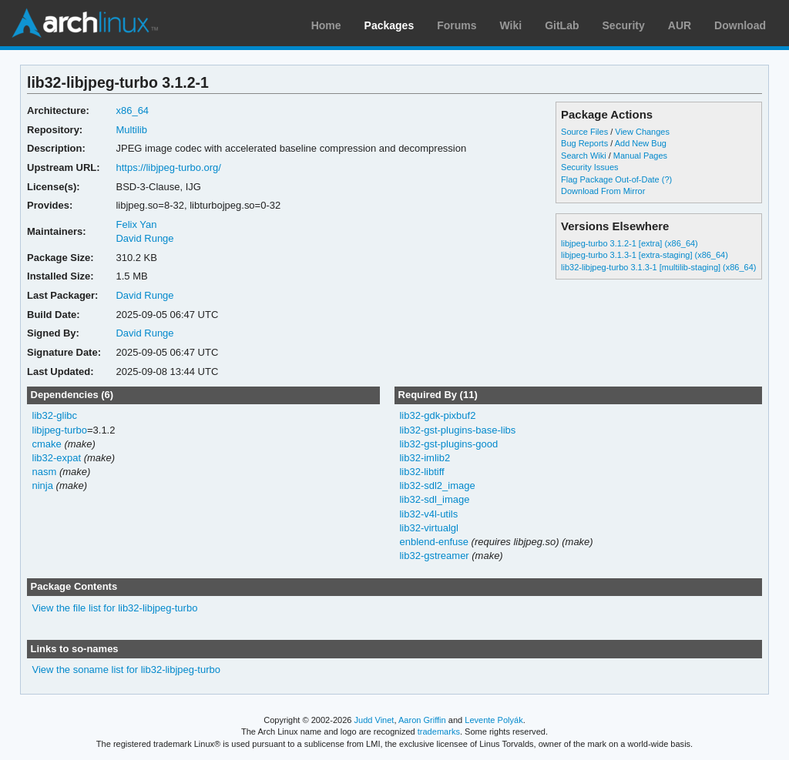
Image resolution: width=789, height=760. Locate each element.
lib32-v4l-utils (428, 514)
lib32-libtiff (421, 471)
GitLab (562, 25)
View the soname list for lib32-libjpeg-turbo (126, 669)
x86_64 (132, 110)
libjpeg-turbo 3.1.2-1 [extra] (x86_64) (629, 243)
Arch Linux (85, 23)
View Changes (642, 131)
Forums (456, 25)
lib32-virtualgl (428, 528)
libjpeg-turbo (59, 430)
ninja (42, 485)
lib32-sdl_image (434, 499)
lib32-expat (57, 458)
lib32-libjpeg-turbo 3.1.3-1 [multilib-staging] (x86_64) (658, 267)
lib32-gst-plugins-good (448, 444)
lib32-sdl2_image (437, 485)
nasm (44, 471)
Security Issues (589, 167)
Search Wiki (583, 155)
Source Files (584, 131)
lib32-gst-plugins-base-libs (457, 430)
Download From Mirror (603, 191)
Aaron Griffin (422, 720)
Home (326, 25)
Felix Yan (136, 224)
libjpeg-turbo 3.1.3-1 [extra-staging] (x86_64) (644, 254)
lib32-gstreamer (433, 555)
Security (624, 25)
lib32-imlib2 (424, 458)
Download (740, 25)
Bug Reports (584, 143)
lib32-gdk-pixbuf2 (437, 415)
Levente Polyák (493, 720)
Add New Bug (640, 143)
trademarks (439, 731)
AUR (679, 25)
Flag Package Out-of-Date (610, 179)
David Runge (144, 238)
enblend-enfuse (433, 541)
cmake (47, 444)
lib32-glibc (54, 415)
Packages (389, 25)
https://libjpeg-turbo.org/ (168, 167)
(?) (667, 179)
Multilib (131, 130)
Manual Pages (640, 155)
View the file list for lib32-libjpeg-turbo (115, 608)
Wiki (511, 25)
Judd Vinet (374, 720)
